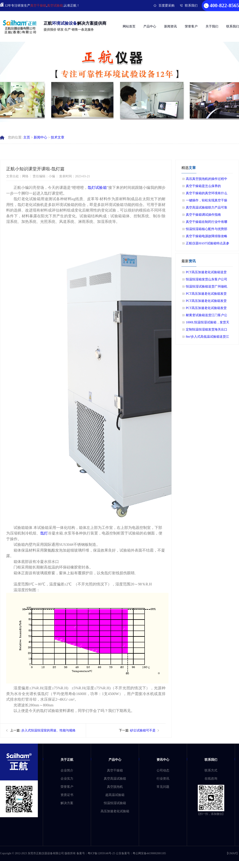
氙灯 (44, 533)
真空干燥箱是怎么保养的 (203, 186)
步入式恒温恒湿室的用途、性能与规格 (48, 730)
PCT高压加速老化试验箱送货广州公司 (206, 273)
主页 (26, 137)
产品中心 (149, 26)
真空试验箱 (55, 5)
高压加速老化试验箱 (115, 811)
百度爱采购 (166, 5)
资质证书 (67, 795)
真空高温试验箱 (115, 778)
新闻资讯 (170, 26)
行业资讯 (163, 778)
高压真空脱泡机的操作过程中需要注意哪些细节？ (206, 179)
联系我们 (191, 5)
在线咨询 (211, 778)
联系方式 (211, 770)
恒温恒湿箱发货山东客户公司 (206, 279)
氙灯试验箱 (97, 187)
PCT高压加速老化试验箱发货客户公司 (206, 301)
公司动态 (163, 770)
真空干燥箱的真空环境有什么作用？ (206, 194)
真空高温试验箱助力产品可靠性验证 (206, 208)
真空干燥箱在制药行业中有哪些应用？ (206, 222)
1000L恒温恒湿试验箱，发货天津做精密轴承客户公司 (207, 323)
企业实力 (67, 778)
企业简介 (67, 770)
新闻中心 (40, 137)
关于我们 (212, 26)
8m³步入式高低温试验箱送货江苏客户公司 (207, 337)
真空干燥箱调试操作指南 (203, 214)
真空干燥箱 (38, 5)
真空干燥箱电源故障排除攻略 (206, 236)
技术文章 (57, 137)
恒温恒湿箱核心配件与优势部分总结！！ (206, 230)
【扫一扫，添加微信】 (211, 813)
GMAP (232, 853)
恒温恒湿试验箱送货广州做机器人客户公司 (206, 287)
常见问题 (163, 786)
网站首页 (129, 26)
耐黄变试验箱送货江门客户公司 (206, 316)
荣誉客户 (191, 26)
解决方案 (67, 803)
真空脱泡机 (115, 786)
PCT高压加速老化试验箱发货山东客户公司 (206, 294)
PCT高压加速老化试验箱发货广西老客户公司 (206, 309)
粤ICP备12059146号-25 (101, 853)
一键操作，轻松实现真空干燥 (206, 200)
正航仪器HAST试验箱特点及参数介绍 (207, 244)
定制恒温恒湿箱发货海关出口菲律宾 (206, 330)
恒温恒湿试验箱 (115, 803)
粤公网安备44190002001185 (149, 853)
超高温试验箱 (114, 795)
